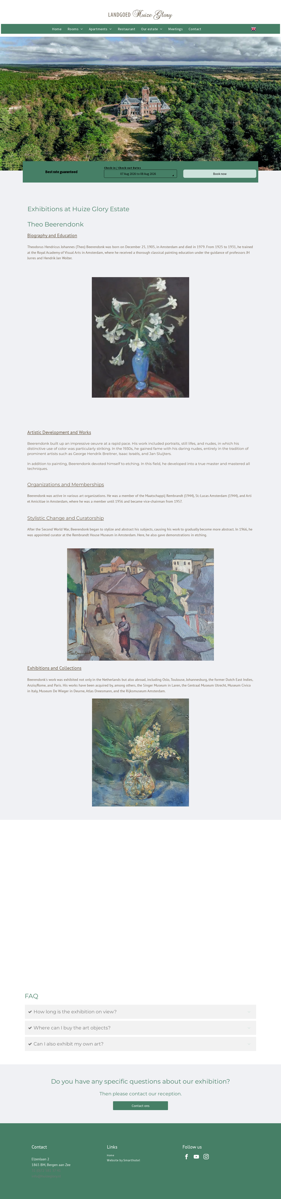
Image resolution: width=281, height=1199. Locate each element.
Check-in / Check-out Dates (122, 168)
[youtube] (196, 1157)
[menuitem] (56, 29)
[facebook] (186, 1157)
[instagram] (206, 1157)
